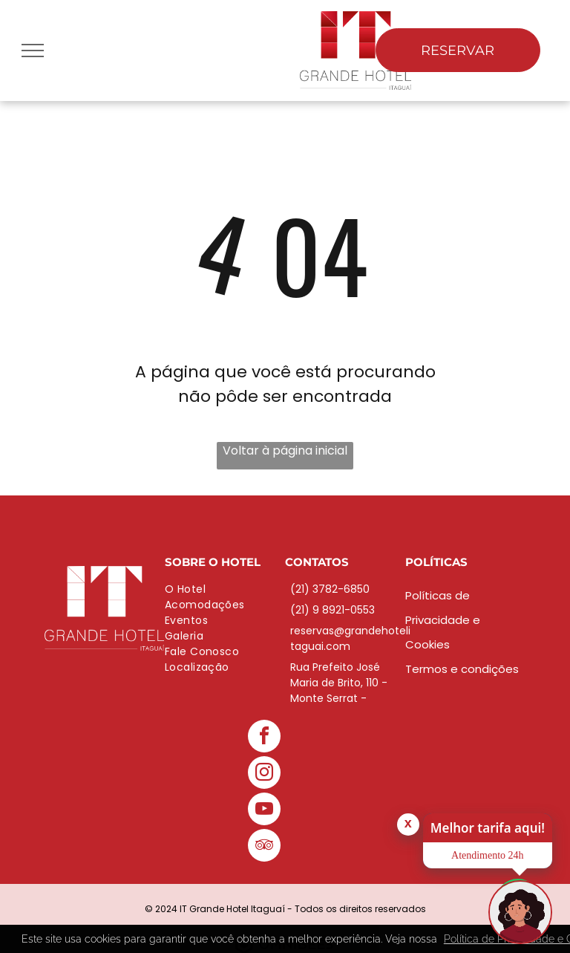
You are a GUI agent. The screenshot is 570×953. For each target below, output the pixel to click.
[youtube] (264, 811)
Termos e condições (462, 669)
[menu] (32, 50)
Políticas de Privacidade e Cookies (442, 620)
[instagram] (264, 774)
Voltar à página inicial (285, 450)
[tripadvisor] (264, 847)
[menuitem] (225, 589)
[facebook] (264, 738)
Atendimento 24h (487, 855)
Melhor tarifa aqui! (487, 827)
